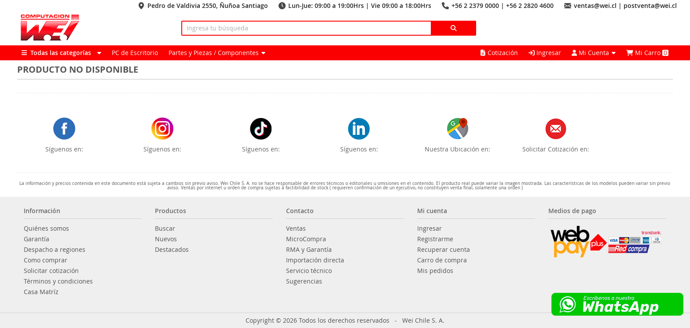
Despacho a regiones (54, 250)
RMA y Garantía (309, 250)
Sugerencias (304, 281)
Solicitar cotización (51, 271)
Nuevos (166, 239)
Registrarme (435, 239)
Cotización (499, 52)
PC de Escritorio (135, 52)
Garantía (36, 239)
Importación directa (315, 260)
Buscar (165, 228)
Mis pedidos (435, 271)
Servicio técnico (309, 271)
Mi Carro (647, 52)
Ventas (296, 228)
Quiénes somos (46, 228)
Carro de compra (442, 260)
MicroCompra (306, 239)
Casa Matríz (41, 292)
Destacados (172, 250)
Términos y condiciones (58, 281)
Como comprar (45, 260)
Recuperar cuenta (443, 250)
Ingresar (545, 52)
